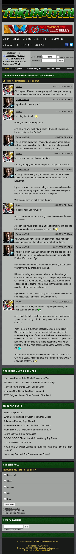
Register (18, 69)
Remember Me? (65, 57)
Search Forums (12, 520)
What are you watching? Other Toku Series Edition (28, 417)
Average (11, 487)
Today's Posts (53, 69)
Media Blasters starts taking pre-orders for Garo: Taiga (29, 382)
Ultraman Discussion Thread (17, 442)
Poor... (10, 499)
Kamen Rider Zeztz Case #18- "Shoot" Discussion (27, 425)
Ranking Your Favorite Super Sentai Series (24, 387)
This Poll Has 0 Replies (15, 513)
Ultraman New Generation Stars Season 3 (24, 391)
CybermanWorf (22, 99)
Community (34, 69)
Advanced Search (13, 530)
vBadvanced (40, 550)
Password (35, 61)
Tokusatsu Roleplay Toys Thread (19, 421)
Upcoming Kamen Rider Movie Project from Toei (26, 378)
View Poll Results (12, 509)
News (17, 39)
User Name (36, 57)
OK (8, 493)
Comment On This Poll (14, 511)
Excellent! (11, 475)
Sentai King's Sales (13, 412)
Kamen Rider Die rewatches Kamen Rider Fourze (27, 429)
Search (69, 69)
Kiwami (21, 55)
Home (7, 39)
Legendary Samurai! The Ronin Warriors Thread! (27, 454)
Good (9, 481)
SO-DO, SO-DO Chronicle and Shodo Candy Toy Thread (31, 438)
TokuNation (11, 55)
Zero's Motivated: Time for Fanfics (20, 434)
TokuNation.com (13, 53)
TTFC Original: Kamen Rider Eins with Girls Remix (28, 395)
